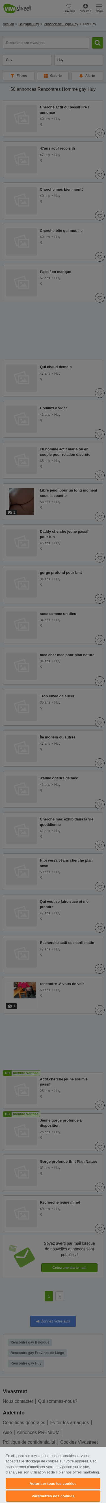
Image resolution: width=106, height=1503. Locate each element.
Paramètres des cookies (53, 1496)
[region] (53, 1475)
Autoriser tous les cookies (53, 1483)
